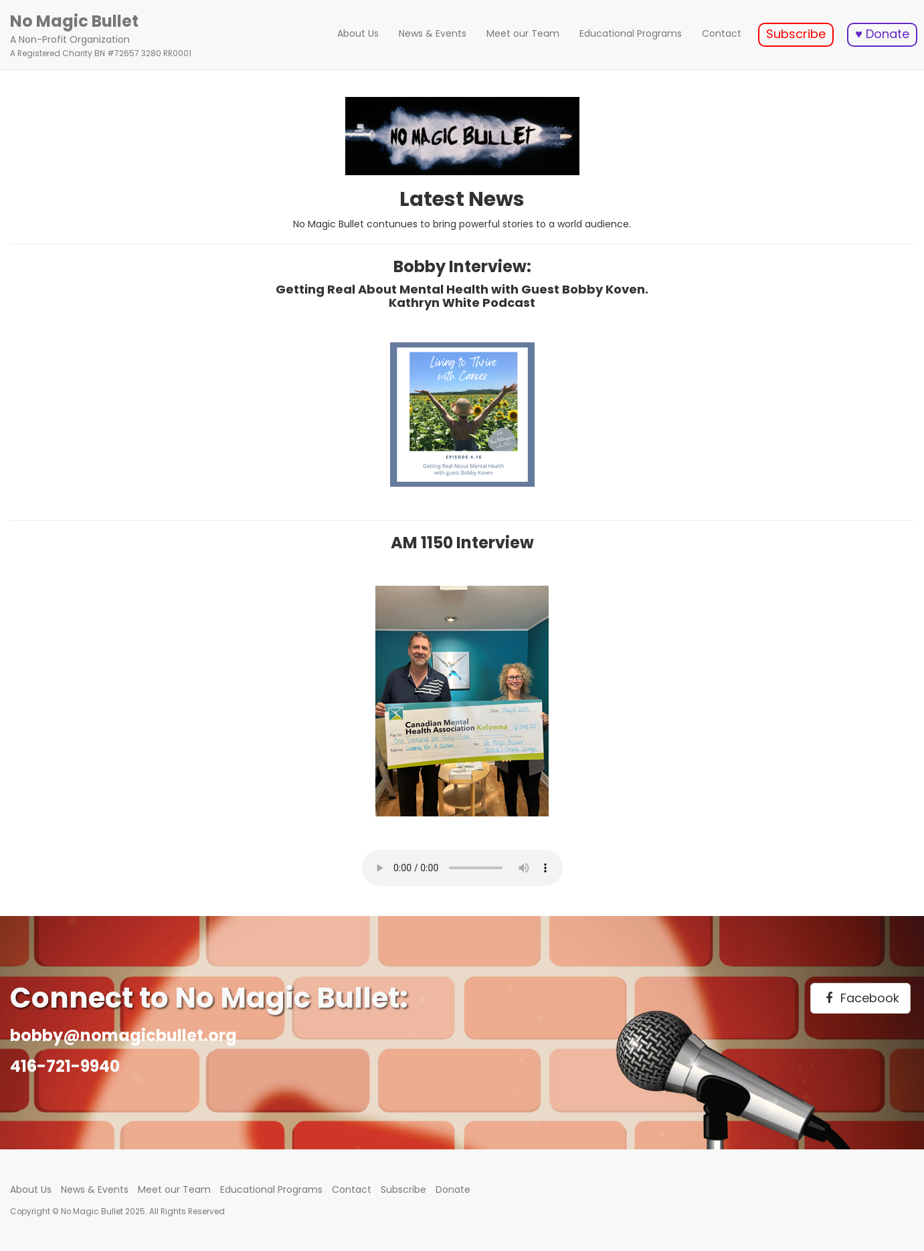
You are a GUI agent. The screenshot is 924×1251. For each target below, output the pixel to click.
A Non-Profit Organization (100, 34)
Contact (721, 33)
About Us (358, 33)
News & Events (432, 33)
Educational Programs (630, 33)
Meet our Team (522, 33)
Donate (453, 1189)
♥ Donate (882, 33)
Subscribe (796, 33)
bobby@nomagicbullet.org (123, 1035)
